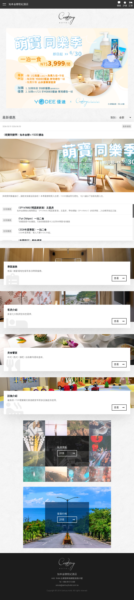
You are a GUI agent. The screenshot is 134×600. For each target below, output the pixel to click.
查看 (119, 278)
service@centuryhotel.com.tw (67, 585)
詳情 (67, 453)
